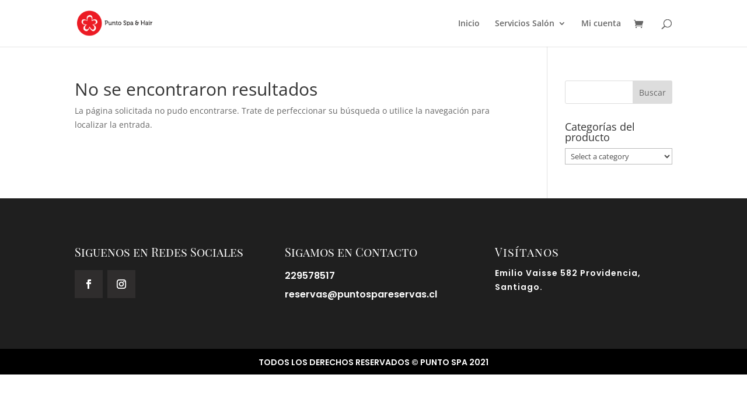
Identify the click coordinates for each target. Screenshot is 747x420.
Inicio (469, 24)
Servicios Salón (524, 24)
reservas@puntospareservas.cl (361, 294)
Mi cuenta (601, 24)
